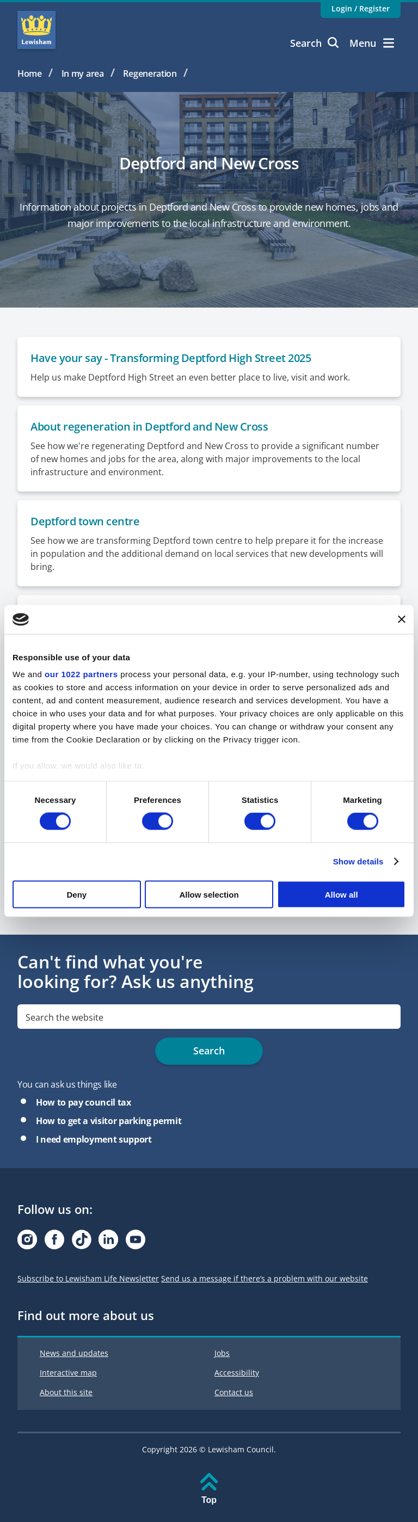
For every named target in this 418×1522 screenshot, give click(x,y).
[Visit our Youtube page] (135, 1242)
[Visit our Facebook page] (54, 1242)
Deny (76, 894)
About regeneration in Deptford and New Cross (149, 426)
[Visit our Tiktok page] (81, 1242)
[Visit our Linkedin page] (108, 1242)
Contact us (233, 1392)
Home (29, 73)
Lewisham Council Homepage (36, 30)
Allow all (341, 894)
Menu (371, 43)
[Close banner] (401, 619)
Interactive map (68, 1372)
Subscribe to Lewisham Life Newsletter (88, 1278)
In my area (83, 73)
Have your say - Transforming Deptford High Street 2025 (170, 358)
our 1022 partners (81, 674)
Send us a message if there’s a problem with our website (264, 1278)
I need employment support (94, 1139)
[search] (209, 1016)
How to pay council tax (83, 1102)
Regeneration (150, 73)
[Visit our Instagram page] (27, 1242)
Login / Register (360, 8)
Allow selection (208, 894)
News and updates (74, 1353)
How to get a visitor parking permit (108, 1121)
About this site (66, 1392)
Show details (358, 861)
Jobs (222, 1353)
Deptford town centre (84, 521)
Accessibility (236, 1372)
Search (314, 43)
